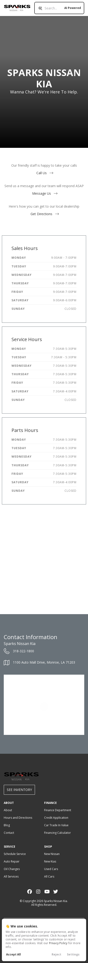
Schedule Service (15, 854)
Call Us (44, 173)
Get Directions (44, 214)
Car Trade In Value (56, 825)
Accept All (13, 954)
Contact (9, 833)
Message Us (44, 193)
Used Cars (51, 869)
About (8, 810)
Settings (73, 954)
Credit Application (56, 818)
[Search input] (59, 8)
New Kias (50, 861)
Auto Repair (11, 861)
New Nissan (52, 854)
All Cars (49, 876)
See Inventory (19, 789)
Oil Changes (12, 869)
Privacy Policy (58, 943)
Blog (7, 825)
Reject (56, 954)
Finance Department (57, 810)
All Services (11, 876)
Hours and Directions (18, 818)
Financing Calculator (57, 833)
